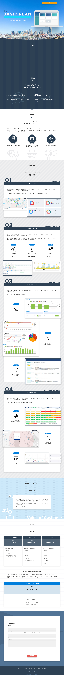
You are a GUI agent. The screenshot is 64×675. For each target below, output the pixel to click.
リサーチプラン (32, 536)
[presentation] (17, 649)
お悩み (19, 667)
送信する (32, 654)
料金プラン (39, 667)
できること (30, 667)
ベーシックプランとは (24, 667)
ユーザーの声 (35, 667)
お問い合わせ (44, 667)
